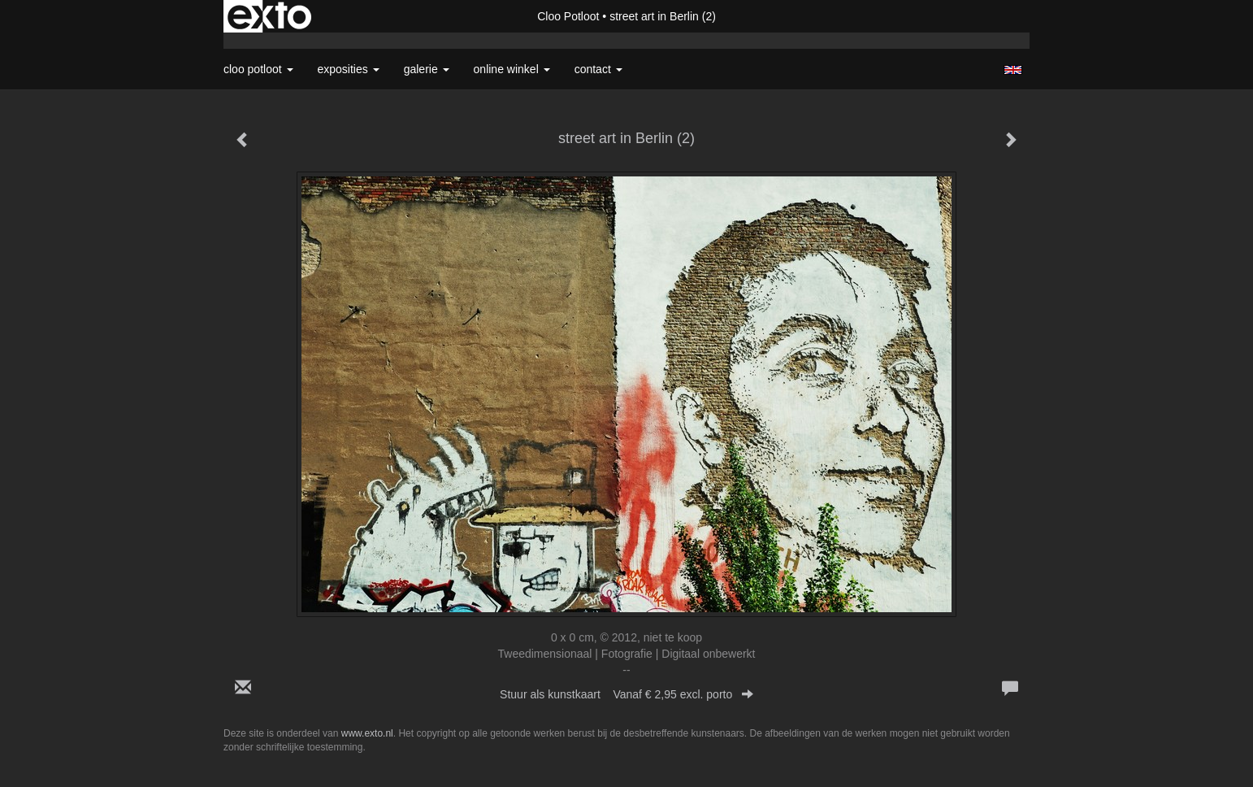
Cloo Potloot (568, 16)
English (1013, 70)
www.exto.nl (367, 733)
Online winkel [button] (512, 69)
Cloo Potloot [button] (258, 69)
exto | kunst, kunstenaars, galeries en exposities (269, 16)
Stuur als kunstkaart (626, 694)
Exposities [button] (348, 69)
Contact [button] (598, 69)
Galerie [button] (426, 69)
